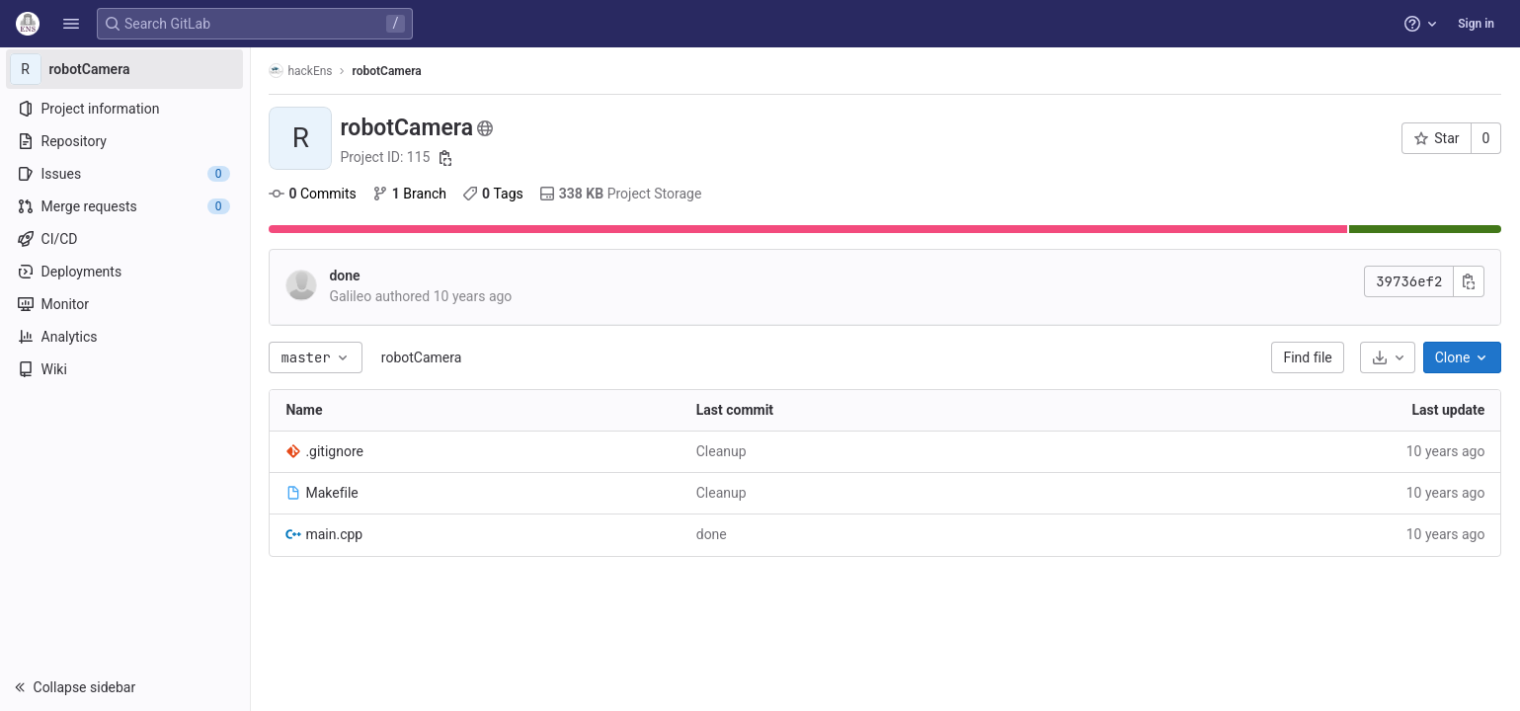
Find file (1309, 357)
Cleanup (722, 451)
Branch (410, 193)
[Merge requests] (126, 206)
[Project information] (126, 108)
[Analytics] (126, 337)
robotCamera (422, 357)
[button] (71, 24)
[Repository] (126, 141)
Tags (493, 193)
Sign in (1476, 24)
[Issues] (126, 174)
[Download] (1388, 357)
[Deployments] (126, 271)
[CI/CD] (126, 239)
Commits (314, 193)
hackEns (302, 70)
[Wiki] (126, 369)
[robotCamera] (126, 69)
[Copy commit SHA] (1470, 281)
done (346, 275)
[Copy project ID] (446, 158)
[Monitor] (126, 304)
